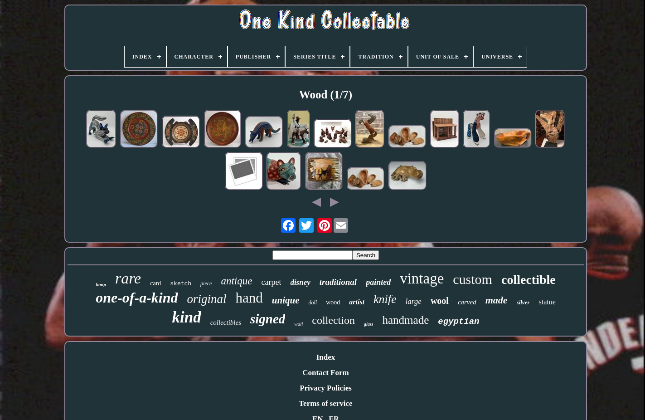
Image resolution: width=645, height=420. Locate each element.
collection (333, 320)
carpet (271, 282)
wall (298, 324)
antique (236, 281)
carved (467, 302)
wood (333, 302)
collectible (528, 280)
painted (378, 282)
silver (523, 302)
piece (206, 283)
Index (325, 357)
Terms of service (325, 403)
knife (385, 299)
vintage (422, 278)
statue (546, 302)
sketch (180, 283)
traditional (338, 282)
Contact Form (325, 372)
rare (128, 278)
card (155, 283)
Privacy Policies (326, 388)
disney (300, 282)
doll (312, 302)
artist (356, 302)
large (414, 301)
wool (440, 301)
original (207, 299)
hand (249, 298)
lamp (101, 284)
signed (267, 319)
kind (186, 317)
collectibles (225, 322)
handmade (406, 320)
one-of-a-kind (137, 297)
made (496, 300)
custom (472, 279)
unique (286, 300)
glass (368, 324)
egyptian (458, 322)
